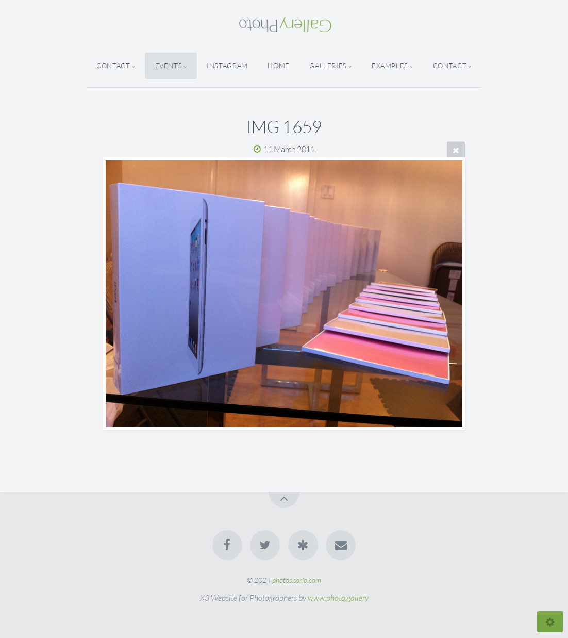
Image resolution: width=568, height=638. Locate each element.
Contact (113, 65)
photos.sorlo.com (296, 580)
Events (168, 65)
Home (279, 65)
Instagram (227, 65)
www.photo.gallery (338, 598)
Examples (390, 65)
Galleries (328, 65)
